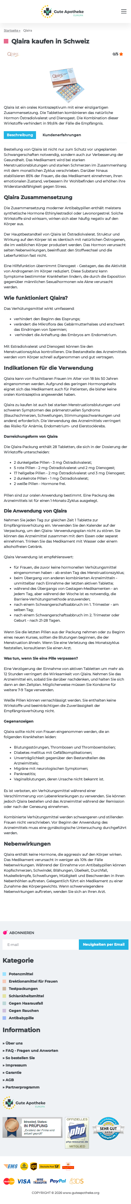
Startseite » (12, 30)
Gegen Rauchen (24, 1010)
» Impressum (15, 1065)
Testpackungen (23, 988)
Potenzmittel (21, 974)
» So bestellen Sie (19, 1058)
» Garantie (12, 1072)
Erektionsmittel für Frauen (33, 981)
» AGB (8, 1080)
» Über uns (12, 1043)
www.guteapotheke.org (81, 1193)
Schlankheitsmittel (26, 996)
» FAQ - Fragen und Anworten (30, 1050)
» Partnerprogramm (21, 1087)
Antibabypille (21, 1018)
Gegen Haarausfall (26, 1003)
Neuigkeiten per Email (103, 944)
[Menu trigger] (123, 11)
